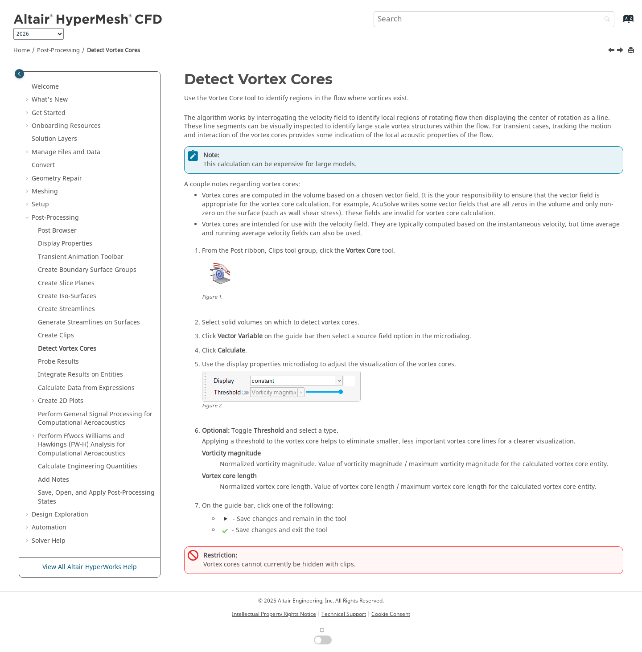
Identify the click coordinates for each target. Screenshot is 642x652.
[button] (28, 86)
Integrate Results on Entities (80, 374)
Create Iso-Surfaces (67, 296)
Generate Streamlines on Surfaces (89, 322)
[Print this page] (631, 51)
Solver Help (49, 540)
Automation (49, 527)
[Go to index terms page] (619, 23)
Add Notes (53, 479)
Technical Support (343, 614)
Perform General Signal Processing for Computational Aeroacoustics (95, 419)
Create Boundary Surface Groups (87, 270)
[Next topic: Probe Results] (621, 51)
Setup (40, 204)
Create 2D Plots (60, 401)
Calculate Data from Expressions (86, 388)
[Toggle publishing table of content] (19, 73)
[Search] (605, 20)
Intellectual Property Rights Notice (274, 614)
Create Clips (56, 335)
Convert (43, 165)
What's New (50, 99)
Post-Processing (58, 50)
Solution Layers (54, 139)
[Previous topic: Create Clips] (612, 51)
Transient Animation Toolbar (80, 257)
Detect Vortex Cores (113, 50)
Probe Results (58, 361)
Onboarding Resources (66, 126)
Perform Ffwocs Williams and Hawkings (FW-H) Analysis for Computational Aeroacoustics (81, 444)
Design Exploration (60, 514)
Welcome (45, 86)
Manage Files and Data (66, 152)
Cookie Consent (390, 614)
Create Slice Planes (66, 283)
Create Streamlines (66, 309)
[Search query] (494, 19)
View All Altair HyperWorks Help (89, 567)
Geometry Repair (57, 178)
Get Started (49, 113)
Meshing (45, 191)
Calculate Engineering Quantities (87, 466)
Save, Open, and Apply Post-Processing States (96, 497)
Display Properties (65, 243)
